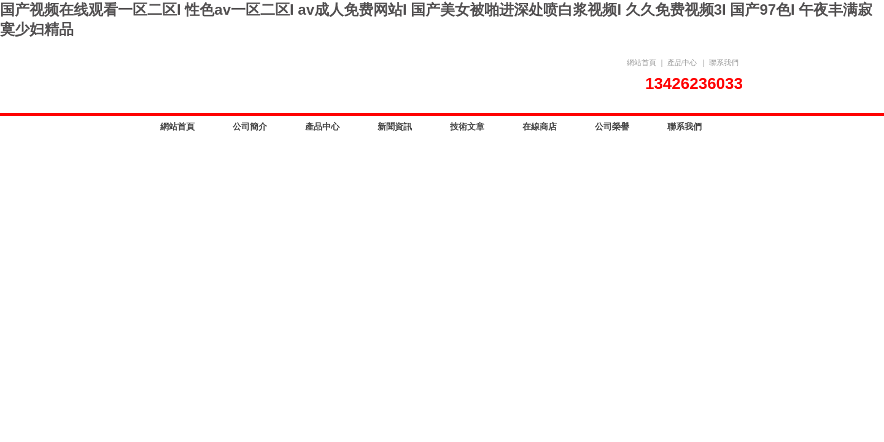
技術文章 (467, 126)
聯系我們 (724, 62)
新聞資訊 (395, 126)
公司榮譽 (612, 126)
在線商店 (539, 126)
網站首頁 (641, 62)
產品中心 (682, 62)
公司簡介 (250, 126)
